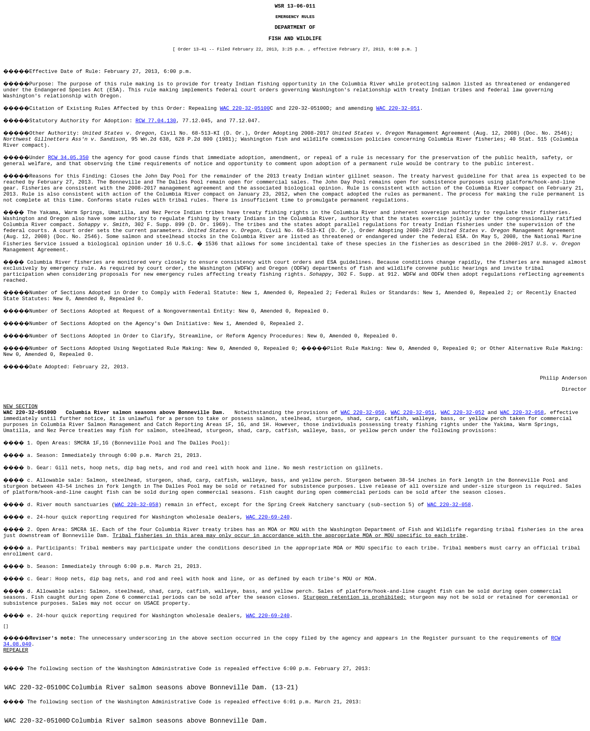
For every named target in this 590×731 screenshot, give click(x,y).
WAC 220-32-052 (462, 413)
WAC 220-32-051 (398, 108)
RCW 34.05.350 (68, 158)
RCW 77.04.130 (155, 121)
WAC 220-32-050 (363, 413)
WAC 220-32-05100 (245, 108)
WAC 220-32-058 (522, 413)
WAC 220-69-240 (268, 517)
